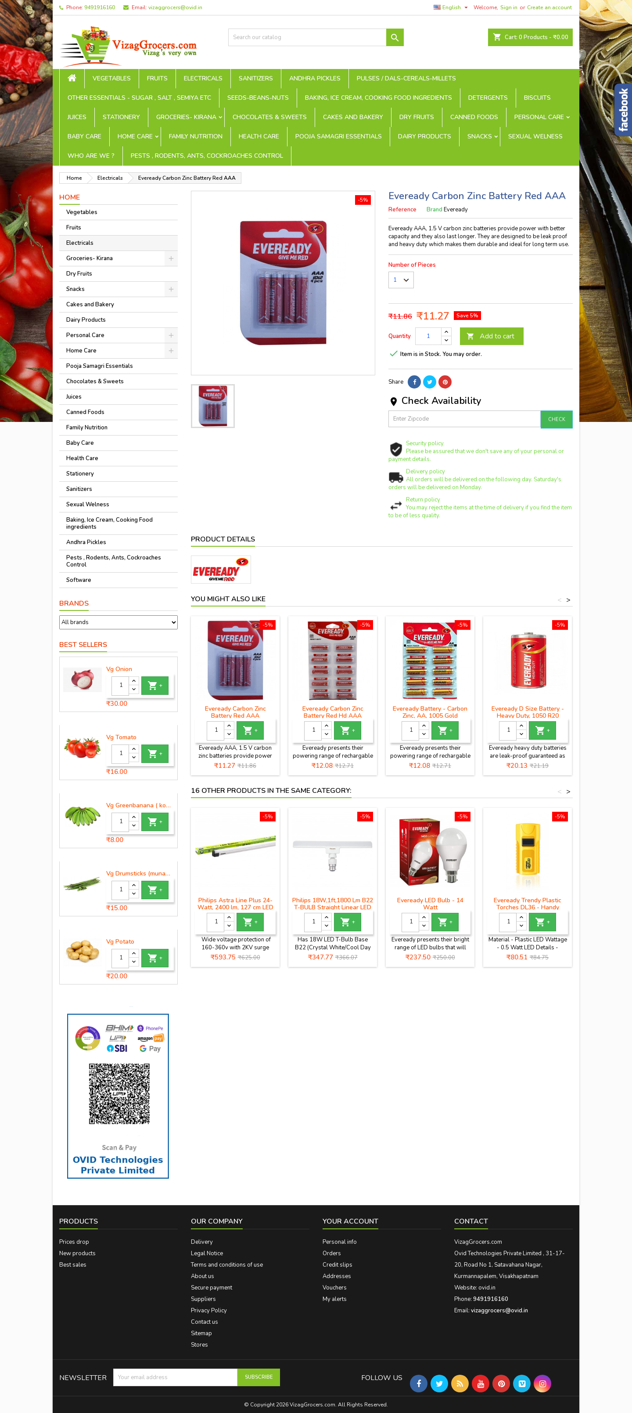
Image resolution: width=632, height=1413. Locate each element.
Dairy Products (424, 136)
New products (77, 1253)
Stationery (121, 117)
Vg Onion (119, 669)
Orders (332, 1253)
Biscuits (537, 98)
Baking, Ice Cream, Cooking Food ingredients (378, 98)
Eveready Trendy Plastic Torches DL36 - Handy (527, 904)
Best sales (72, 1265)
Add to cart (490, 336)
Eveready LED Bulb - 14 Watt (430, 904)
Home (69, 197)
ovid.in (487, 1288)
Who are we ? (91, 156)
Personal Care (539, 117)
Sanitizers (256, 78)
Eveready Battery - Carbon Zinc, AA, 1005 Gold (430, 712)
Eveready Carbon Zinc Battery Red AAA (235, 712)
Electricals (203, 78)
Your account (350, 1221)
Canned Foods (474, 117)
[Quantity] (120, 686)
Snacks (479, 136)
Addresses (337, 1276)
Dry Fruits (416, 117)
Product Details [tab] (223, 539)
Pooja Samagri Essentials (338, 136)
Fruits (157, 78)
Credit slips (337, 1265)
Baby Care (84, 136)
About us (202, 1276)
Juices (77, 117)
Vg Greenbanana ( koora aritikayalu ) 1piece (140, 805)
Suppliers (203, 1299)
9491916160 (99, 7)
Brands (74, 603)
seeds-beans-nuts (258, 98)
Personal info (340, 1242)
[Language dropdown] (452, 7)
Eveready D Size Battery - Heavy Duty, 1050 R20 (528, 712)
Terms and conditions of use (227, 1265)
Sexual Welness (535, 136)
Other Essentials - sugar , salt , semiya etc (139, 98)
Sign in (508, 7)
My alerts (335, 1299)
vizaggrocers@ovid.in (175, 7)
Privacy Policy (209, 1311)
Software (78, 580)
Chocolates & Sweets (270, 117)
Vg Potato (120, 941)
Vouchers (335, 1288)
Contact (471, 1221)
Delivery (202, 1242)
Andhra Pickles (315, 78)
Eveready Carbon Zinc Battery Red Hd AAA (332, 712)
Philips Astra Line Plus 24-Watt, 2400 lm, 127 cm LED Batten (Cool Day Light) (235, 907)
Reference (402, 210)
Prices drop (74, 1242)
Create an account (549, 7)
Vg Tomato (121, 737)
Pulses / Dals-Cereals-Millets (406, 78)
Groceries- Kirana (186, 117)
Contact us (204, 1322)
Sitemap (201, 1333)
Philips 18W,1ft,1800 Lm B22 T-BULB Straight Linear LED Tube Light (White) (332, 907)
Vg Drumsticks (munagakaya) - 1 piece (140, 873)
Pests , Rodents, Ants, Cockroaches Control (207, 156)
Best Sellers (83, 645)
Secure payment (211, 1288)
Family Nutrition (196, 136)
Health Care (259, 136)
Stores (199, 1345)
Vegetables (112, 78)
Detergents (488, 98)
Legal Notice (207, 1253)
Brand (434, 210)
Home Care (135, 136)
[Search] (316, 37)
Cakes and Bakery (353, 117)
